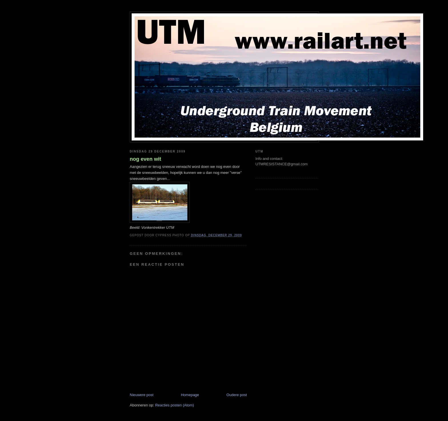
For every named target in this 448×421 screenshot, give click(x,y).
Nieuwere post (141, 395)
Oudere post (236, 395)
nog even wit (145, 159)
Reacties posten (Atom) (174, 405)
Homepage (190, 395)
